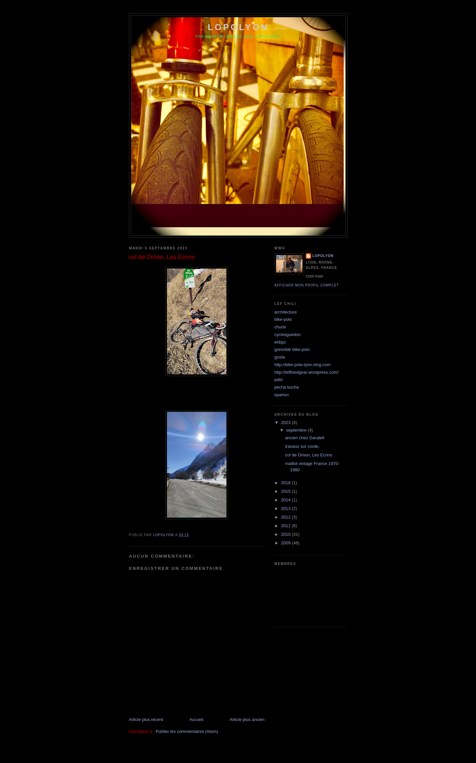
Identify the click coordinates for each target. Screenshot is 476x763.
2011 (286, 525)
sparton (281, 394)
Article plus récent (146, 719)
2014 (286, 499)
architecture (285, 312)
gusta (279, 357)
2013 (286, 508)
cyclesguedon (287, 334)
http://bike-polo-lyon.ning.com (302, 364)
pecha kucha (286, 387)
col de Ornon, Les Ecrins (308, 454)
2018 (286, 482)
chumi (280, 326)
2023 (286, 422)
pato (278, 379)
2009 (286, 542)
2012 (286, 517)
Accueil (196, 719)
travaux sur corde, (302, 446)
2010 (286, 534)
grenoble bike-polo (292, 349)
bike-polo (283, 319)
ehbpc (280, 342)
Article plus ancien (247, 719)
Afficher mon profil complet (306, 285)
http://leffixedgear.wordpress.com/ (306, 372)
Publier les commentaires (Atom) (187, 731)
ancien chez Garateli (304, 437)
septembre (297, 430)
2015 (286, 491)
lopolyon (238, 27)
